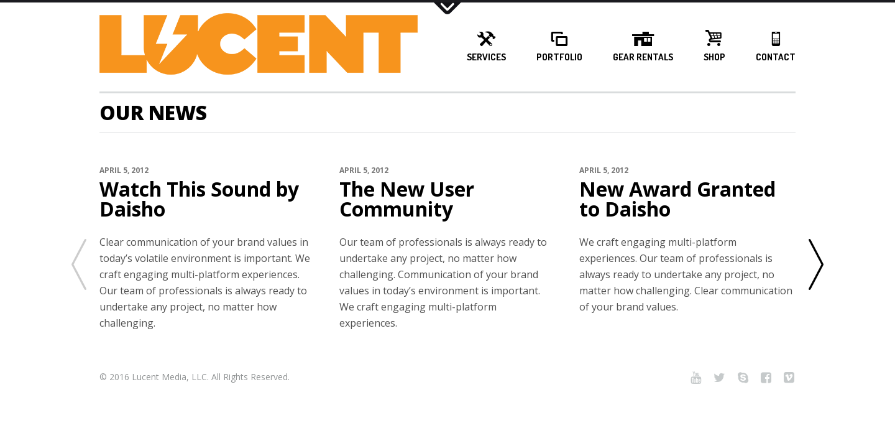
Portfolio (559, 57)
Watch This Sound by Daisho (199, 199)
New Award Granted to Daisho (677, 199)
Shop (714, 57)
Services (486, 57)
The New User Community (406, 199)
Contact (776, 57)
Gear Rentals (643, 57)
